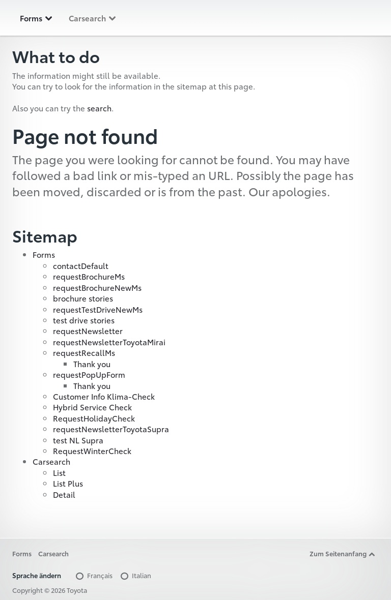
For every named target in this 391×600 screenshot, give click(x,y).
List (59, 472)
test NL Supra (78, 439)
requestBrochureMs (89, 276)
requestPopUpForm (89, 374)
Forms (36, 17)
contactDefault (80, 265)
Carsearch (93, 17)
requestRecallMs (84, 352)
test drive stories (84, 319)
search (99, 107)
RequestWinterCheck (92, 450)
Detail (64, 494)
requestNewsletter (88, 330)
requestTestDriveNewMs (98, 309)
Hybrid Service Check (92, 406)
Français (93, 575)
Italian (135, 575)
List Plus (68, 483)
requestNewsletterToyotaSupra (111, 428)
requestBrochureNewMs (97, 287)
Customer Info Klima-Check (104, 396)
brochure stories (83, 298)
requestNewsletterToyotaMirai (109, 341)
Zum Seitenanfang (343, 553)
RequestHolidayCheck (94, 418)
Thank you (91, 363)
